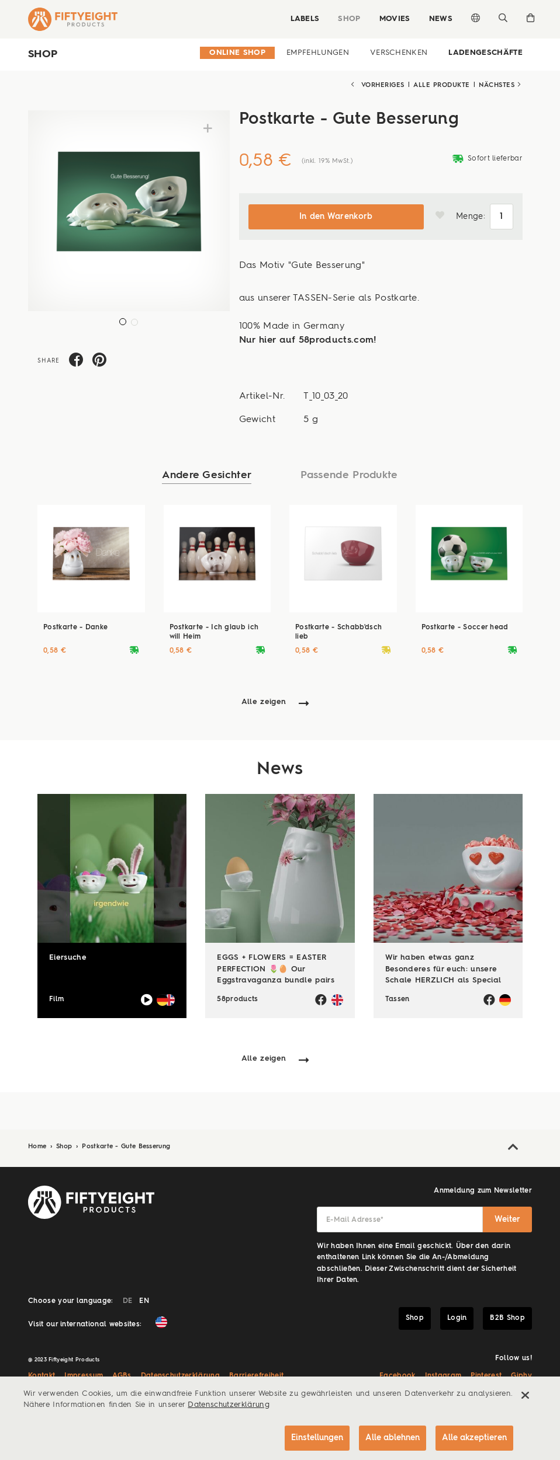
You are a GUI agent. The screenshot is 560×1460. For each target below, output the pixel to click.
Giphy (521, 1375)
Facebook (397, 1375)
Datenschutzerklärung (180, 1375)
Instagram (443, 1375)
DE (128, 1301)
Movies (394, 19)
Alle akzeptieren (474, 1438)
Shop (349, 19)
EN (144, 1301)
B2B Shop (507, 1318)
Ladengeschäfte (485, 53)
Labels (304, 19)
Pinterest (486, 1375)
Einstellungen (317, 1438)
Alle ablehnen (392, 1438)
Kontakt (41, 1375)
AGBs (121, 1375)
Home (38, 1147)
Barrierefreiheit (256, 1375)
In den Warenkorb (336, 216)
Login (457, 1318)
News (440, 19)
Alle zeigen (263, 702)
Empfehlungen (317, 53)
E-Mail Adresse (355, 1220)
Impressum (83, 1375)
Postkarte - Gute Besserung (126, 1147)
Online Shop (237, 53)
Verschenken (399, 53)
